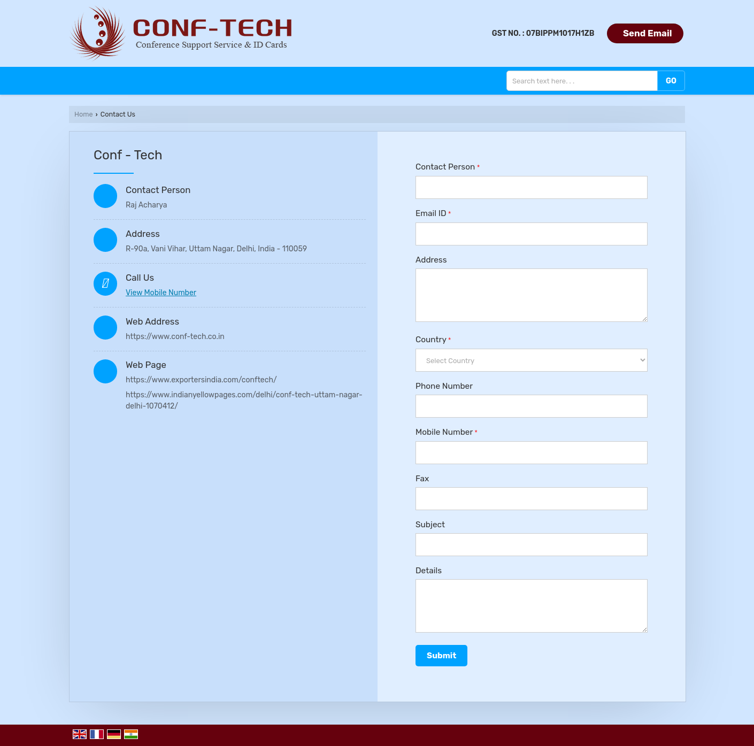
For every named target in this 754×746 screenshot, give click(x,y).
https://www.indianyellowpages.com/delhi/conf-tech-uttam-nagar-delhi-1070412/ (244, 400)
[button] (161, 292)
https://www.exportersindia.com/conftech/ (201, 379)
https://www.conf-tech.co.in (175, 336)
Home (83, 114)
